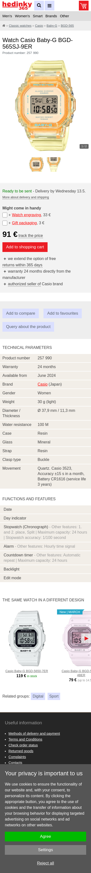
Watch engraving (26, 215)
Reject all (45, 863)
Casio (39, 25)
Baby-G (52, 25)
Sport (53, 696)
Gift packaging (24, 223)
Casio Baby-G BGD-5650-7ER (26, 671)
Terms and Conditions (25, 739)
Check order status (23, 745)
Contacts (15, 763)
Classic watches (20, 25)
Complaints (17, 757)
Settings (45, 849)
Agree (45, 836)
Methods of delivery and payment (34, 733)
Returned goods (20, 751)
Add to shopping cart (25, 247)
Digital (38, 696)
